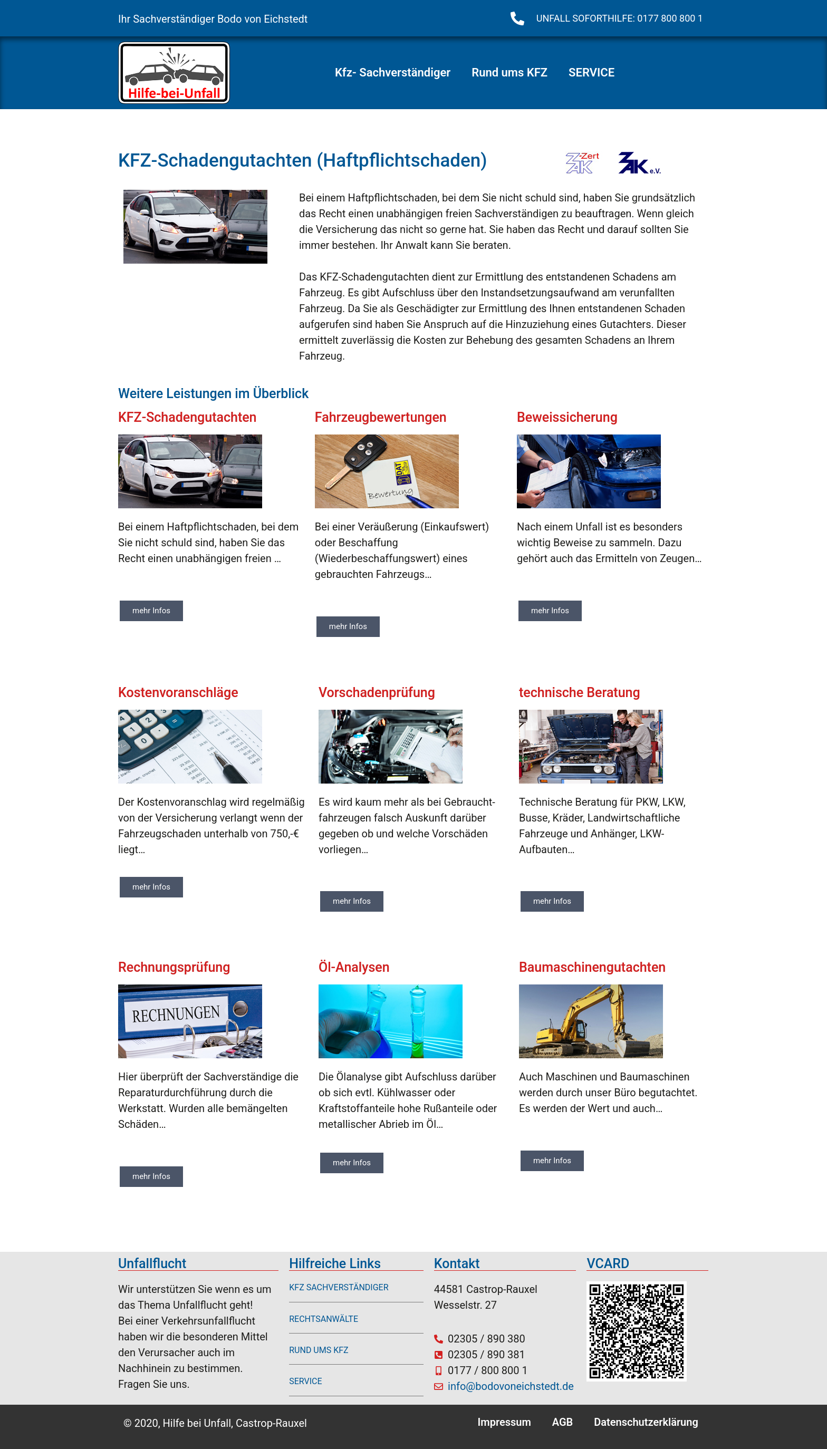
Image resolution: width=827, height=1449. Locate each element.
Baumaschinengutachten (592, 967)
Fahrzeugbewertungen (381, 417)
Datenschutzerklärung (646, 1422)
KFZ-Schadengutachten (187, 417)
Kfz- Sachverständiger (392, 72)
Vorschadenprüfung (377, 692)
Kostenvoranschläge (178, 692)
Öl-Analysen (354, 967)
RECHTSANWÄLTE (323, 1319)
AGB (562, 1422)
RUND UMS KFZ (318, 1350)
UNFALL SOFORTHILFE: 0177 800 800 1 (619, 18)
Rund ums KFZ (509, 72)
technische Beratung (579, 692)
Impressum (504, 1422)
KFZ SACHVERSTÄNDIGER (338, 1287)
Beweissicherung (567, 417)
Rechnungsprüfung (174, 967)
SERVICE (591, 72)
